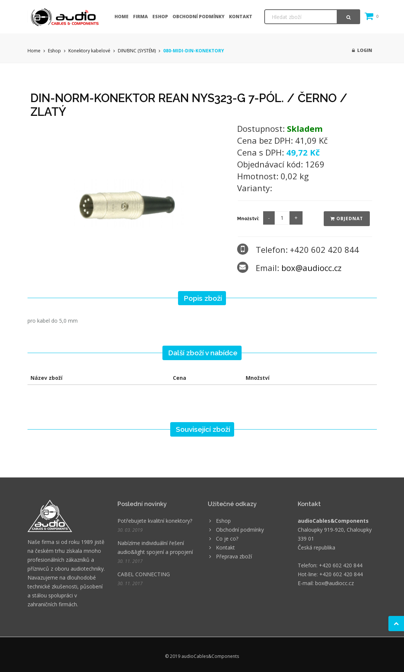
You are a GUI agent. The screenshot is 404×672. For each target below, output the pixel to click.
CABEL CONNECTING (143, 574)
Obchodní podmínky (198, 16)
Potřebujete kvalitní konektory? (154, 520)
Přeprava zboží (234, 556)
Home (121, 16)
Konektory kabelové (89, 51)
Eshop (160, 16)
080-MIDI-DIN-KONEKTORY (193, 51)
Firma (140, 16)
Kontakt (240, 16)
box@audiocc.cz (311, 267)
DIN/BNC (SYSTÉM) (137, 51)
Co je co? (227, 538)
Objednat (346, 218)
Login (362, 50)
